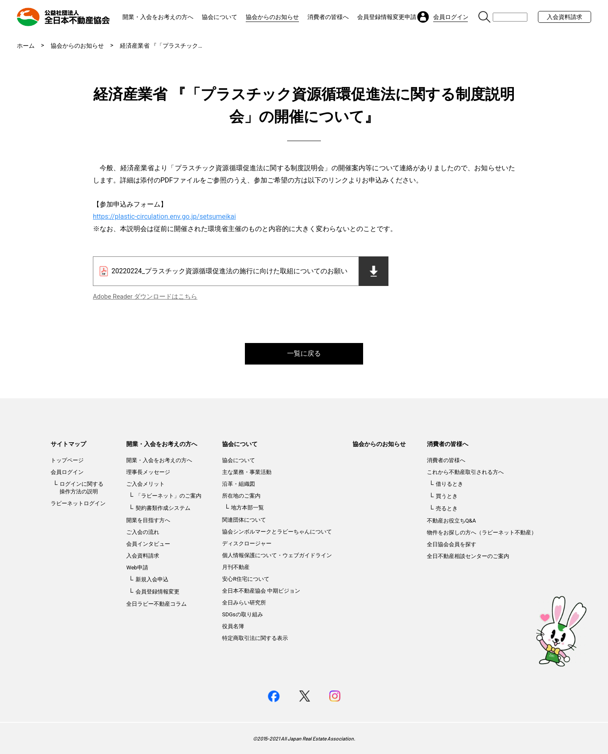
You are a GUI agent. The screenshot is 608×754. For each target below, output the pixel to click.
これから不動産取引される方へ (465, 472)
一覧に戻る (304, 353)
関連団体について (244, 520)
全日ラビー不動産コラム (156, 604)
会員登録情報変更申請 (386, 17)
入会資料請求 (564, 17)
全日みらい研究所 (244, 602)
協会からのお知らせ (272, 17)
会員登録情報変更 (157, 591)
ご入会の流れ (142, 532)
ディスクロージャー (246, 543)
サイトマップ (68, 444)
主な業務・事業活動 (246, 472)
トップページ (67, 460)
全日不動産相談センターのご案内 (468, 556)
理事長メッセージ (148, 472)
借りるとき (449, 484)
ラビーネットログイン (78, 503)
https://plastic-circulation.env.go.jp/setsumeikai (164, 216)
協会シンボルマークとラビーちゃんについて (277, 531)
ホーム (26, 45)
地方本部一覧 (247, 507)
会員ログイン (67, 472)
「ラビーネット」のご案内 (168, 496)
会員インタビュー (148, 544)
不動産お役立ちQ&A (451, 520)
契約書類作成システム (163, 508)
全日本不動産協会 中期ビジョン (261, 591)
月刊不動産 (236, 567)
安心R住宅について (245, 579)
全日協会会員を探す (451, 544)
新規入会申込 (152, 579)
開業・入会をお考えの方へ (157, 17)
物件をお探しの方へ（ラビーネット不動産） (482, 532)
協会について (219, 17)
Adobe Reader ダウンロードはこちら (145, 296)
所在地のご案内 (241, 496)
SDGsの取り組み (242, 614)
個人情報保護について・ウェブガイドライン (277, 555)
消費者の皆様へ (328, 17)
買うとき (447, 496)
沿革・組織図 (238, 484)
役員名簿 (233, 626)
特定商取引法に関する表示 (255, 638)
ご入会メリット (145, 484)
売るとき (447, 508)
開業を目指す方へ (148, 520)
